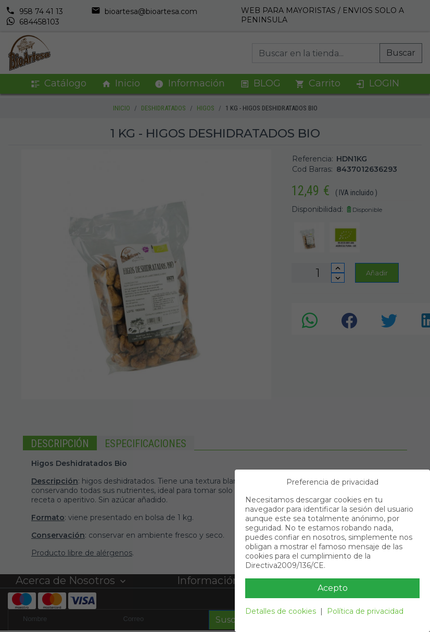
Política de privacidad (365, 611)
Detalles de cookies (280, 611)
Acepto (333, 588)
